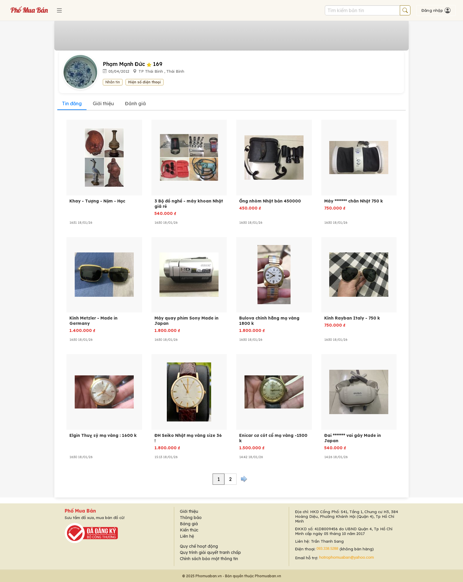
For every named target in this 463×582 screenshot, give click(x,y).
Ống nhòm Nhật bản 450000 (270, 201)
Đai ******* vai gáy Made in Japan (352, 438)
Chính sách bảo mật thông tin (209, 558)
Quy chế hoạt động (199, 546)
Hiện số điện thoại (144, 82)
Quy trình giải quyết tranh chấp (210, 552)
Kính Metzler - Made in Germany (93, 320)
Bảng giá (189, 523)
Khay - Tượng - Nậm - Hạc (97, 201)
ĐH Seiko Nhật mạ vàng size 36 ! (188, 438)
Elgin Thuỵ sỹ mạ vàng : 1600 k (103, 435)
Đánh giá (135, 103)
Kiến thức (189, 530)
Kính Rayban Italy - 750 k (352, 318)
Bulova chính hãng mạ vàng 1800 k (269, 320)
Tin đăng (72, 103)
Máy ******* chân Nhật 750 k (353, 201)
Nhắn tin (112, 82)
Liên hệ (187, 536)
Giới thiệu (103, 103)
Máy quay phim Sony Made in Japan (186, 320)
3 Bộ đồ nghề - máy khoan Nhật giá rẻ (188, 203)
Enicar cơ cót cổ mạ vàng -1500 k (273, 438)
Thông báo (191, 517)
